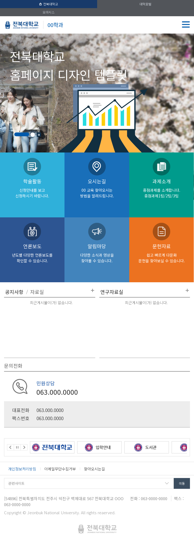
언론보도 (32, 253)
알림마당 (97, 253)
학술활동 (32, 188)
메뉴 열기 (186, 24)
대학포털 (145, 4)
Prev (10, 447)
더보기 (92, 290)
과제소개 (161, 188)
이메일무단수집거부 (60, 469)
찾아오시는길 (94, 469)
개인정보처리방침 (22, 469)
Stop (39, 134)
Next (24, 447)
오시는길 (97, 188)
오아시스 (49, 12)
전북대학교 (48, 4)
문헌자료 (161, 253)
